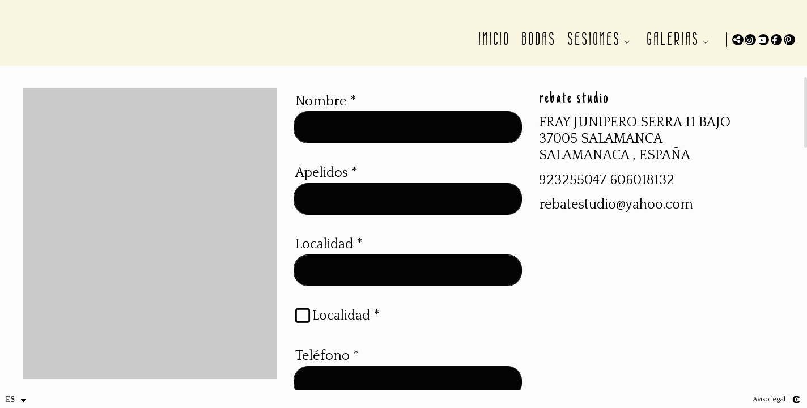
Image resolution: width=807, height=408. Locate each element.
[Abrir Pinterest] (789, 39)
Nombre (325, 115)
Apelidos (326, 186)
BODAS (536, 39)
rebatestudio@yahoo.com (616, 218)
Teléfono (327, 369)
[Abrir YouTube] (763, 39)
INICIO (492, 39)
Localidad (329, 257)
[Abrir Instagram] (750, 39)
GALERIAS (670, 39)
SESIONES (591, 39)
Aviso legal (769, 399)
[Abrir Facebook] (776, 39)
